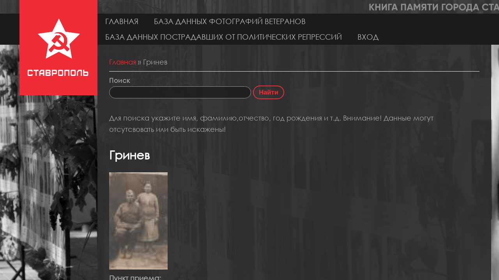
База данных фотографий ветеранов (230, 21)
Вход (368, 36)
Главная (121, 21)
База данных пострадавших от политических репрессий (223, 36)
